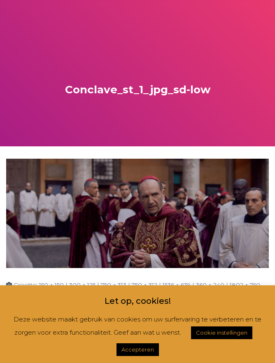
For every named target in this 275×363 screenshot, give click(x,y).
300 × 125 (82, 285)
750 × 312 (144, 285)
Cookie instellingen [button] (221, 332)
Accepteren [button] (137, 349)
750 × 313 (113, 285)
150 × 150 (51, 285)
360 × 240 (210, 285)
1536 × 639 (177, 285)
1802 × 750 (245, 285)
